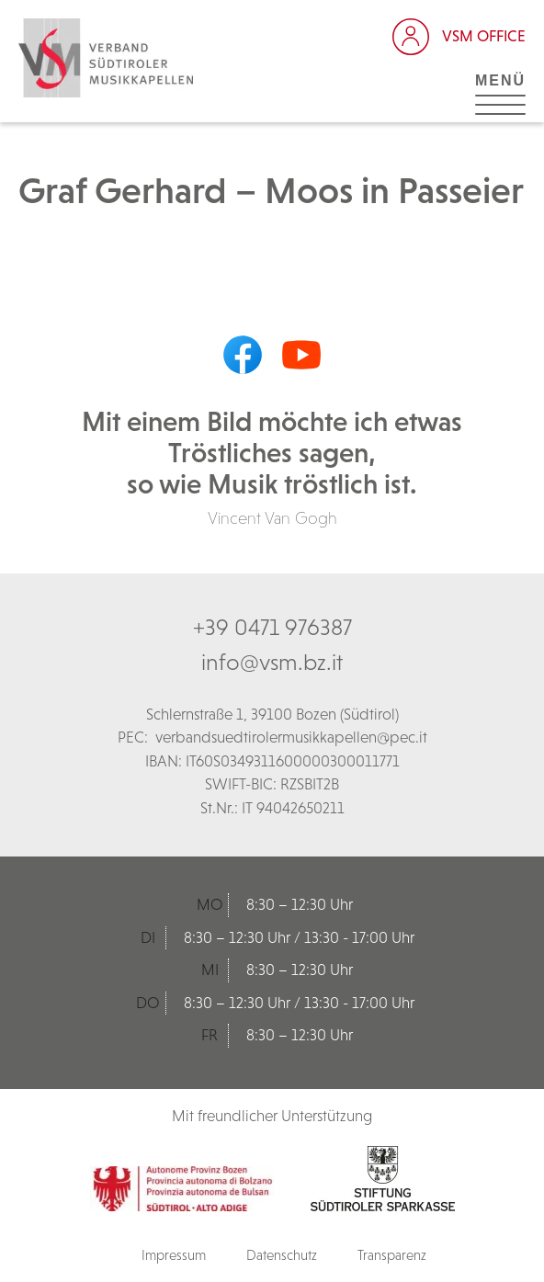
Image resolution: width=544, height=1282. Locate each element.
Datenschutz (281, 1255)
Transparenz (391, 1255)
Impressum (174, 1255)
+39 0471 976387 (272, 627)
